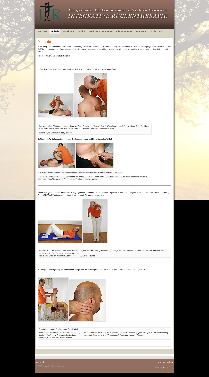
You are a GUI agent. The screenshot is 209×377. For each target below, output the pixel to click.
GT (171, 368)
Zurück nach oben (164, 362)
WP (164, 368)
